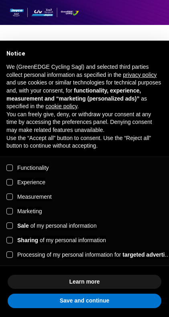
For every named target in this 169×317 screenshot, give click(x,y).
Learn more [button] (84, 281)
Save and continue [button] (85, 300)
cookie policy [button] (61, 106)
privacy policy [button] (140, 75)
